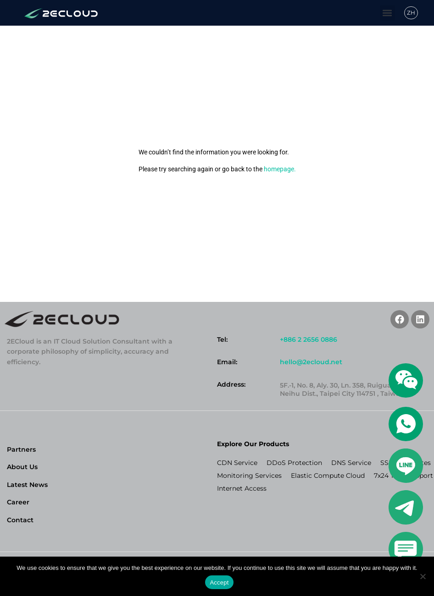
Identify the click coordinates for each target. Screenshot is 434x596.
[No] (422, 576)
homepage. (280, 169)
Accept (219, 582)
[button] (387, 13)
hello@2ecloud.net (311, 362)
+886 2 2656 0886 (308, 339)
